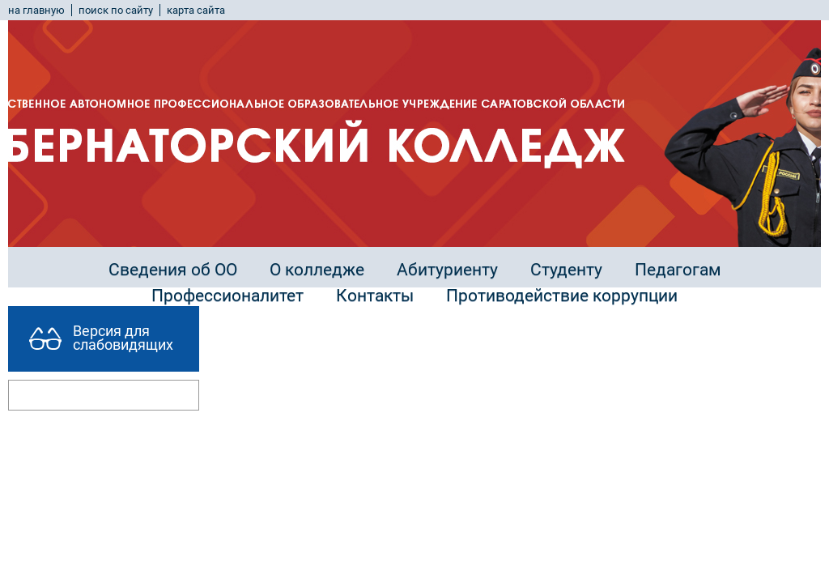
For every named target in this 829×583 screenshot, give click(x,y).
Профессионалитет (227, 295)
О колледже (317, 269)
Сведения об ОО (172, 269)
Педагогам (678, 269)
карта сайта (196, 10)
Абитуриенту (447, 269)
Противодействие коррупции (562, 295)
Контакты (375, 295)
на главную (36, 10)
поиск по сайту (116, 10)
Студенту (566, 269)
